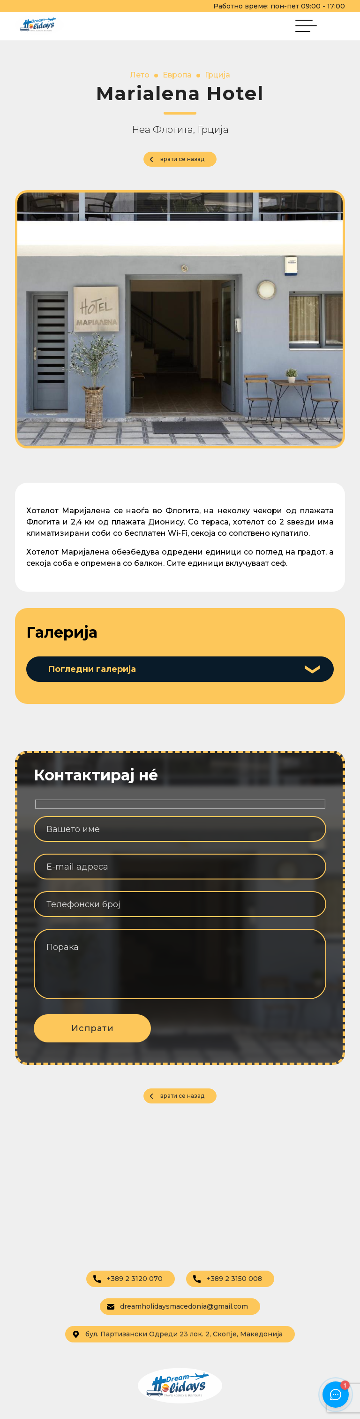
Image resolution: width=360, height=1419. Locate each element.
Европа (177, 74)
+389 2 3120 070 (128, 1278)
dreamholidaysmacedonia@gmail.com (177, 1306)
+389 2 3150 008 (227, 1278)
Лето (140, 74)
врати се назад (182, 158)
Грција (217, 74)
